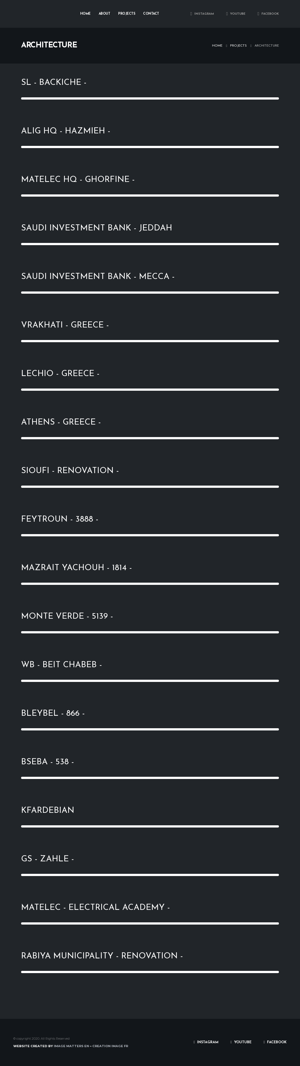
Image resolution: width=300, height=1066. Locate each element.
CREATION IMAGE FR (110, 1046)
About (104, 14)
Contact (151, 14)
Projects (126, 14)
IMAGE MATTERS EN (71, 1046)
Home (85, 14)
